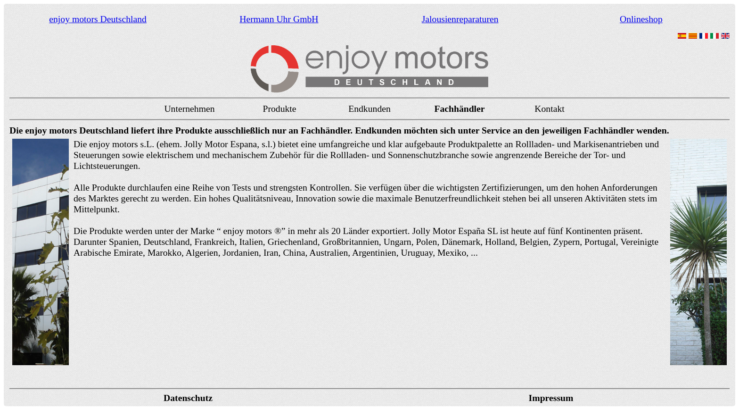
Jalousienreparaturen (460, 19)
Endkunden (369, 108)
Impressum (551, 398)
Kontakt (549, 108)
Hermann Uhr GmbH (278, 19)
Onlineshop (641, 19)
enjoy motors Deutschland (98, 19)
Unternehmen (189, 108)
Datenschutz (188, 398)
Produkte (279, 108)
